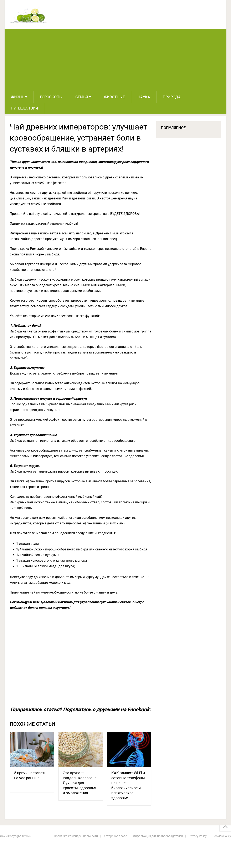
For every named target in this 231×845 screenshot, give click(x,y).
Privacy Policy (198, 836)
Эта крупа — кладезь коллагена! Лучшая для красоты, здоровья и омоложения (80, 783)
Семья (81, 97)
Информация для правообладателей (158, 836)
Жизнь (17, 97)
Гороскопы (51, 97)
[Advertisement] (115, 60)
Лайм (3, 836)
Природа (172, 97)
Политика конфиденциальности (76, 836)
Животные (114, 97)
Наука (144, 97)
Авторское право (115, 836)
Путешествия (24, 108)
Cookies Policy (221, 836)
